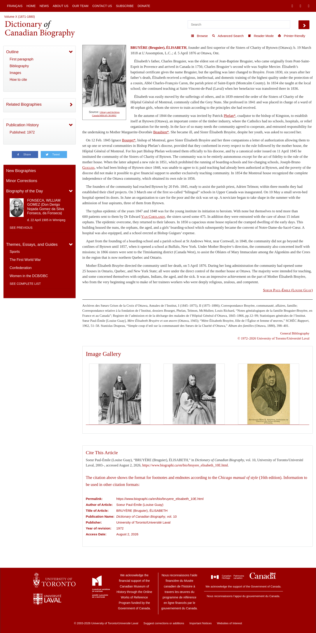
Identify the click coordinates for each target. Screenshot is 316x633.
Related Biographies (24, 104)
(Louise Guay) (288, 290)
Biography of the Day (24, 191)
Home (31, 6)
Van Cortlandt (153, 217)
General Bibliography (294, 333)
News (44, 6)
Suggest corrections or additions (163, 623)
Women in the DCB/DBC (29, 276)
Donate (144, 6)
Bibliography (19, 66)
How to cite (18, 79)
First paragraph (22, 59)
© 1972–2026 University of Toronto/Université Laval (273, 338)
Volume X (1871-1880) (19, 16)
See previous (21, 227)
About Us (60, 6)
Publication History (22, 125)
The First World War (25, 260)
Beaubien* (161, 132)
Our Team (80, 6)
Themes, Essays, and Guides (32, 244)
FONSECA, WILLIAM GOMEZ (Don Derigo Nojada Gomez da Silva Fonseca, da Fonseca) (45, 207)
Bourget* (129, 140)
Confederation (21, 268)
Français (15, 6)
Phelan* (230, 116)
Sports (15, 251)
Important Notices (200, 623)
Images (15, 73)
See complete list (25, 283)
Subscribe (125, 6)
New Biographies (21, 171)
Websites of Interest (229, 623)
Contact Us (102, 6)
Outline (12, 52)
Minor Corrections (21, 181)
